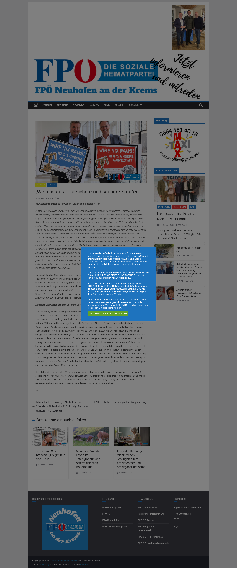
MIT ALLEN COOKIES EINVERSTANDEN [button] (108, 313)
